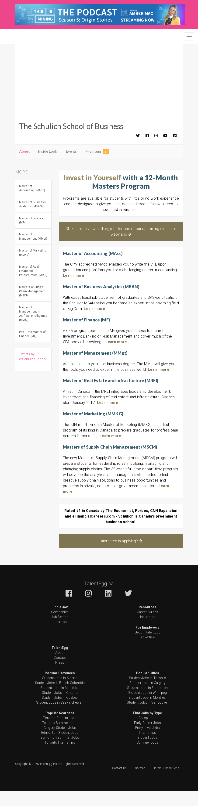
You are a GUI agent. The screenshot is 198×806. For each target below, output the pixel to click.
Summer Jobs (147, 757)
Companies (60, 627)
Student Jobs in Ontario (60, 708)
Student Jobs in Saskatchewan (59, 718)
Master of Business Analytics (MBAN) (32, 219)
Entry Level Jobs (147, 743)
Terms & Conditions (166, 783)
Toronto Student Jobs (60, 733)
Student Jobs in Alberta (59, 693)
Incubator (147, 632)
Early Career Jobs (147, 738)
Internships (147, 748)
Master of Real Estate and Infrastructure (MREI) (33, 286)
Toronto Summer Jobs (59, 738)
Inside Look (47, 166)
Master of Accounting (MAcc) (32, 203)
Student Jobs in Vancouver (147, 718)
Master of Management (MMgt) (33, 251)
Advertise (147, 652)
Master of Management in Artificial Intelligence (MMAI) (33, 329)
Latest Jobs (60, 637)
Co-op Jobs (147, 733)
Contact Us (119, 783)
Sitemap (140, 783)
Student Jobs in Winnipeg (147, 708)
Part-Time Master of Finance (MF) (32, 349)
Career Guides (147, 627)
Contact (60, 673)
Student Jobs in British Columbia (60, 698)
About (24, 166)
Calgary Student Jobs (60, 743)
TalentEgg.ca (99, 599)
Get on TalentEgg (147, 647)
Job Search (60, 632)
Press (59, 678)
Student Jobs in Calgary (147, 698)
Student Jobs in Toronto (147, 693)
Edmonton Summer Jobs (60, 753)
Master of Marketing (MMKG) (32, 268)
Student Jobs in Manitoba (59, 703)
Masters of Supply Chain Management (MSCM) (32, 306)
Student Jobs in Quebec (60, 713)
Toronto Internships (60, 757)
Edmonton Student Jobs (59, 748)
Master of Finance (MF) (31, 235)
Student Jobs (147, 753)
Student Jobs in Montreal (148, 713)
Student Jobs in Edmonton (147, 703)
